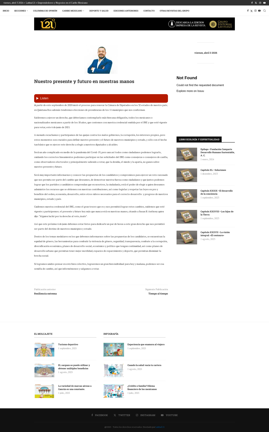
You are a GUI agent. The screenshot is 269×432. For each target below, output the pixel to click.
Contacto (149, 10)
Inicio (6, 10)
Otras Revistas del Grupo (175, 10)
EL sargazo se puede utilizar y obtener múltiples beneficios (74, 367)
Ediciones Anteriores (126, 10)
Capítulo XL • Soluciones (213, 169)
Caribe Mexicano (73, 10)
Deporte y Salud (99, 10)
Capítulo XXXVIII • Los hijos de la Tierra (217, 213)
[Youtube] (264, 2)
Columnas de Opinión (46, 10)
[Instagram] (260, 2)
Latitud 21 (160, 427)
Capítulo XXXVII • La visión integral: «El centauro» (215, 234)
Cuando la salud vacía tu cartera (144, 365)
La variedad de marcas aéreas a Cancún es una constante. (74, 387)
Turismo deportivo (68, 344)
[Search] (264, 11)
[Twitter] (256, 2)
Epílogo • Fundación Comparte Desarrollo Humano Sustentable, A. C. (218, 152)
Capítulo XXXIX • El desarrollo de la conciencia (217, 192)
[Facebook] (252, 2)
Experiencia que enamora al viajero (146, 344)
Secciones (20, 10)
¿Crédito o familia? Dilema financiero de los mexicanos (142, 387)
